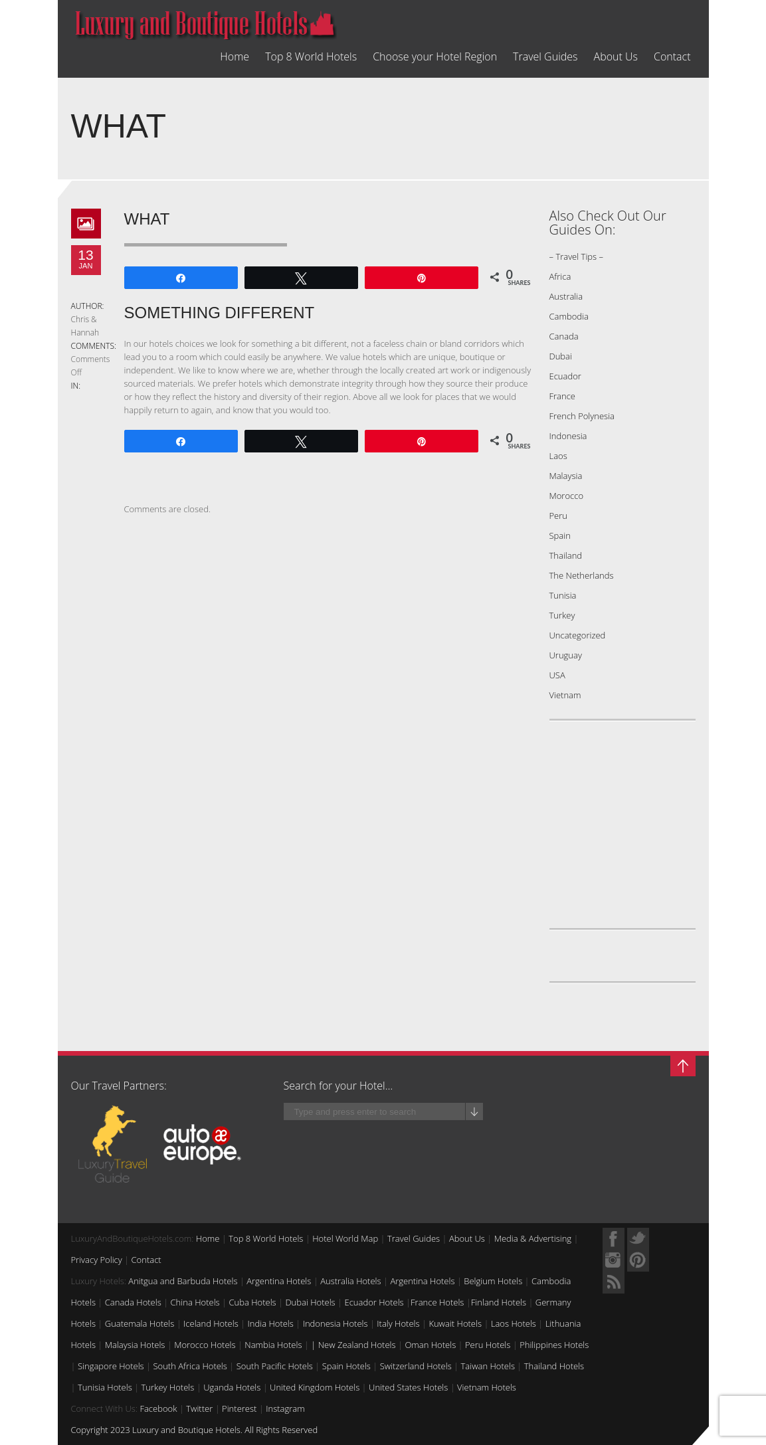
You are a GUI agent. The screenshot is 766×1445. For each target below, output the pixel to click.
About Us (616, 57)
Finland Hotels (498, 1302)
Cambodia (569, 316)
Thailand (566, 555)
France (562, 396)
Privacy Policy (96, 1260)
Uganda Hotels (231, 1387)
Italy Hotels (398, 1323)
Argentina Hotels (278, 1281)
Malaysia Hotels (135, 1345)
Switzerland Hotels (416, 1366)
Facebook (158, 1408)
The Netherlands (581, 575)
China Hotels (195, 1302)
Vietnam (565, 695)
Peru (558, 516)
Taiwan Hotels (488, 1366)
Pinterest (239, 1408)
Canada (564, 336)
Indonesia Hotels (335, 1323)
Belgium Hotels (493, 1281)
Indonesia (568, 436)
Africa (560, 276)
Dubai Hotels (310, 1302)
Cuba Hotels (252, 1302)
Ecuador (565, 376)
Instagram (285, 1408)
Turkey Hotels (168, 1387)
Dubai (560, 356)
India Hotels (271, 1323)
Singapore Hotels (111, 1366)
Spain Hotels (346, 1366)
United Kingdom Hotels (314, 1387)
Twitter (199, 1408)
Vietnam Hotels (486, 1387)
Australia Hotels (350, 1281)
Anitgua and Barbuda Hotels (182, 1281)
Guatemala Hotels (139, 1323)
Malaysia (566, 476)
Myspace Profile (638, 1261)
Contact (672, 57)
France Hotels (437, 1302)
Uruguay (565, 655)
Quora (613, 1261)
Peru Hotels (487, 1345)
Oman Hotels (430, 1345)
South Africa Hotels (190, 1366)
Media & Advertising (532, 1238)
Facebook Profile (613, 1239)
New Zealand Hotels (357, 1345)
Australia (566, 296)
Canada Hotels (133, 1302)
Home (234, 57)
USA (557, 675)
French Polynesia (582, 416)
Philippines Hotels (554, 1345)
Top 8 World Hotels (311, 57)
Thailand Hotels (554, 1366)
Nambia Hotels (273, 1345)
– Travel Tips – (576, 256)
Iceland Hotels (211, 1323)
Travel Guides (545, 57)
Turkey (562, 615)
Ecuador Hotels (373, 1302)
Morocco (566, 496)
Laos (558, 456)
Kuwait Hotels (455, 1323)
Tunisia (563, 595)
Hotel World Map (345, 1238)
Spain (560, 535)
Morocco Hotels (204, 1345)
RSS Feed (613, 1283)
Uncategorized (577, 635)
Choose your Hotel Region (435, 57)
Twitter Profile (638, 1239)
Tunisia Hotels (105, 1387)
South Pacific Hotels (275, 1366)
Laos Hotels (513, 1323)
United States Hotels (408, 1387)
